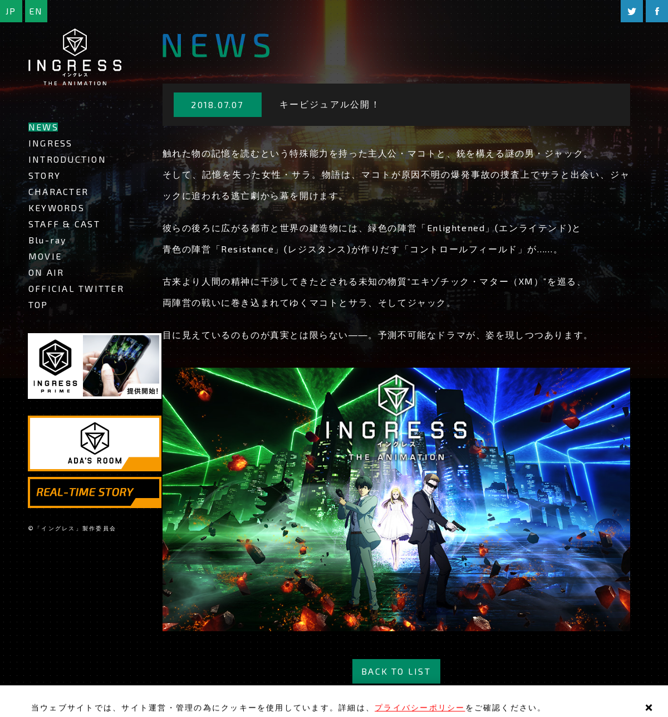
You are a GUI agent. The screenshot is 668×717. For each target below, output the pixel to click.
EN (36, 11)
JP (11, 11)
